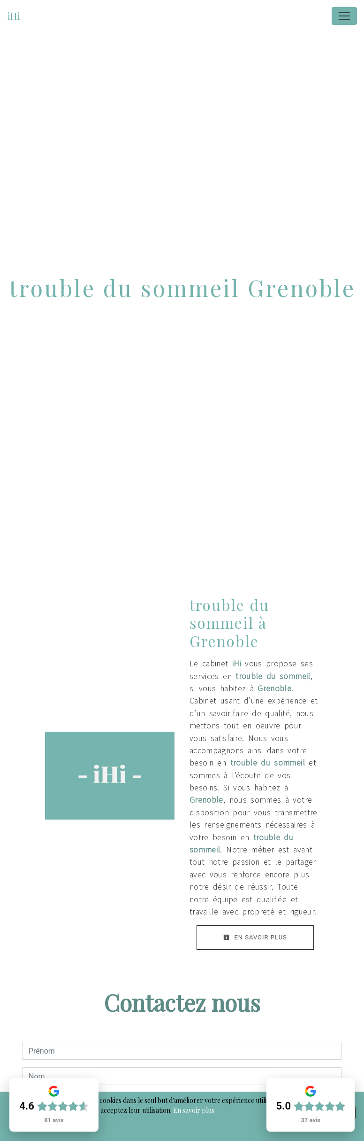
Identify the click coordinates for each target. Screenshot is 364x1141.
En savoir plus (255, 937)
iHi (13, 15)
